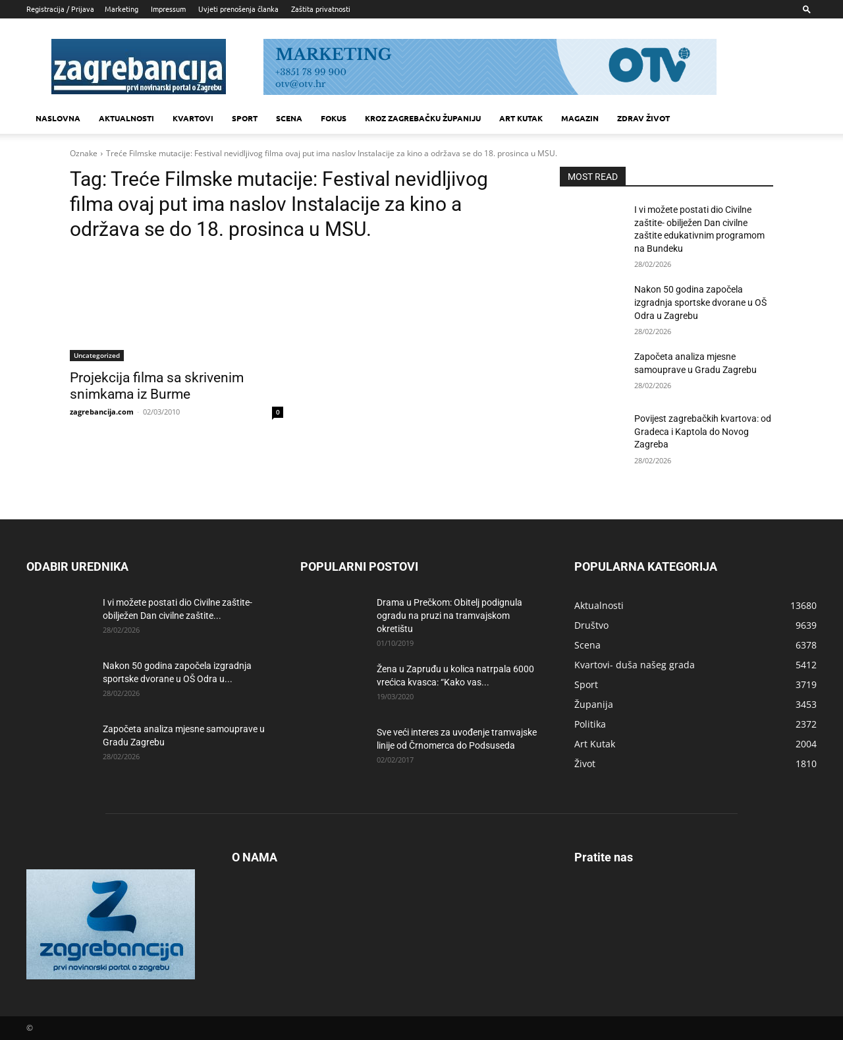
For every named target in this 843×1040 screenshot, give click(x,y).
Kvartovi (193, 118)
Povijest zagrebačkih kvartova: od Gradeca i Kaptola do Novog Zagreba (702, 431)
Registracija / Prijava (60, 8)
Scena (289, 118)
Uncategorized (97, 355)
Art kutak (521, 118)
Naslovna (58, 118)
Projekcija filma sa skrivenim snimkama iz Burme (157, 386)
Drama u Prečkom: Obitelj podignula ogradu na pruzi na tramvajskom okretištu (449, 615)
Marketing (121, 8)
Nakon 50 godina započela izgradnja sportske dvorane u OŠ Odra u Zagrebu (700, 302)
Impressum (168, 8)
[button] (807, 9)
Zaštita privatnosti (320, 8)
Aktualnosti (126, 118)
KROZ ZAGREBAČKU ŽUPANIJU (423, 118)
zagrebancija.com (102, 412)
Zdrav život (643, 118)
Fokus (333, 118)
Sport (245, 118)
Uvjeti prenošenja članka (238, 8)
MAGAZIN (580, 118)
